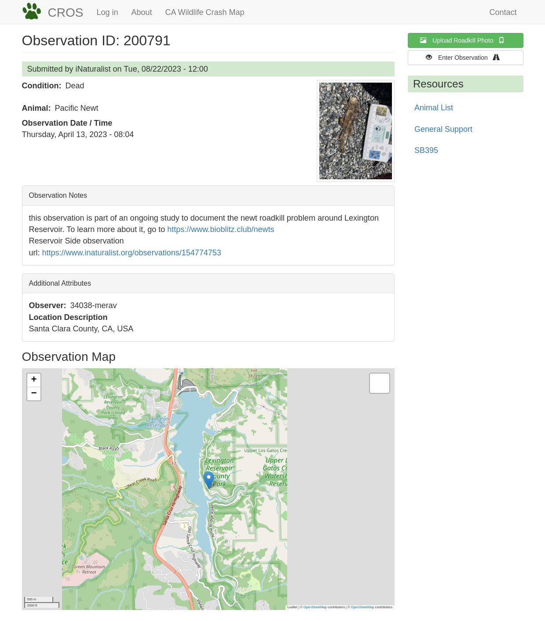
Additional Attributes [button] (60, 283)
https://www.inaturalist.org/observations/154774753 (131, 252)
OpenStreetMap (315, 607)
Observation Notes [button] (58, 195)
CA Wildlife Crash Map (205, 12)
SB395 (426, 150)
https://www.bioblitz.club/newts (220, 229)
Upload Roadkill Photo (465, 40)
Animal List (433, 107)
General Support (443, 129)
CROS (66, 12)
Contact (502, 12)
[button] (355, 131)
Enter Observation (465, 57)
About (141, 12)
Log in (107, 12)
